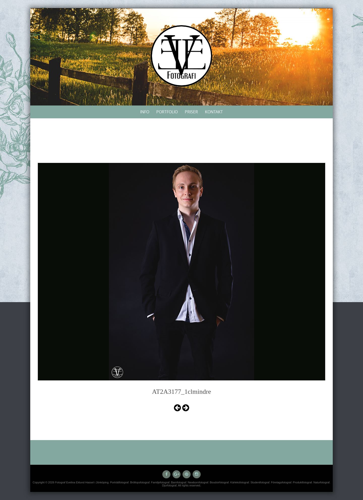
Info (144, 112)
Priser (191, 112)
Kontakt (214, 112)
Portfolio (167, 112)
